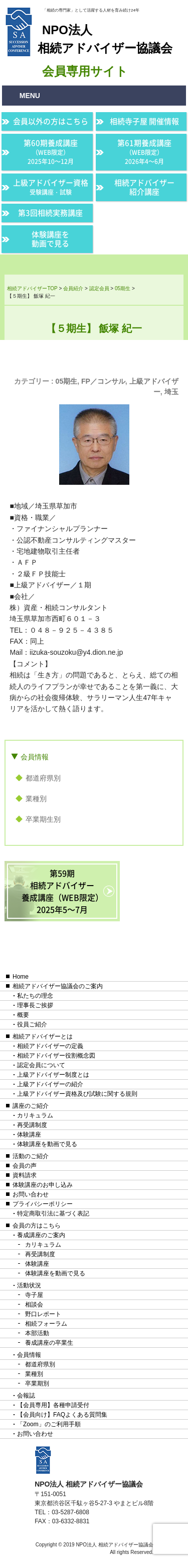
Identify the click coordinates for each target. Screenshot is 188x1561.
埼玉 (171, 392)
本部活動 (37, 1333)
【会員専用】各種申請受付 (53, 1405)
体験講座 (29, 1134)
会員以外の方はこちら (50, 121)
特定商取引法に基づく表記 (53, 1213)
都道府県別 (43, 778)
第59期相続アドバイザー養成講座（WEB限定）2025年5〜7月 (62, 891)
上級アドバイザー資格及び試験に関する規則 (77, 1093)
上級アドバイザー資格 (50, 187)
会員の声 (25, 1165)
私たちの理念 (35, 995)
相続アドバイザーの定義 (50, 1046)
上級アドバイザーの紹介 (50, 1084)
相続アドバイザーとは (43, 1036)
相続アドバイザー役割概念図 (56, 1055)
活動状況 (29, 1285)
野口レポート (43, 1314)
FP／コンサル (103, 381)
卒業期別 (37, 1383)
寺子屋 (34, 1294)
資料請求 (25, 1175)
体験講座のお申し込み (43, 1184)
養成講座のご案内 (41, 1235)
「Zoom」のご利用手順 (49, 1424)
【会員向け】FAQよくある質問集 (62, 1414)
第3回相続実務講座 (50, 212)
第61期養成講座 (144, 151)
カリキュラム (35, 1115)
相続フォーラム (46, 1323)
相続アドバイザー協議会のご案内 (58, 986)
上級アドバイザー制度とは (53, 1074)
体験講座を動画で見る (50, 239)
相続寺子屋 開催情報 (144, 121)
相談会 (34, 1304)
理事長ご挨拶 (35, 1005)
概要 (23, 1014)
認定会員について (41, 1065)
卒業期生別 (43, 819)
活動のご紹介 (31, 1156)
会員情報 (35, 757)
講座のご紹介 (31, 1105)
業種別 (36, 799)
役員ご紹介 (32, 1024)
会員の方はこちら (37, 1225)
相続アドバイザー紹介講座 (144, 187)
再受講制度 (32, 1125)
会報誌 (26, 1395)
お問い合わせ (31, 1194)
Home (21, 976)
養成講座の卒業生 (49, 1342)
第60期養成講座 (51, 151)
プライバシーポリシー (43, 1203)
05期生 (67, 381)
